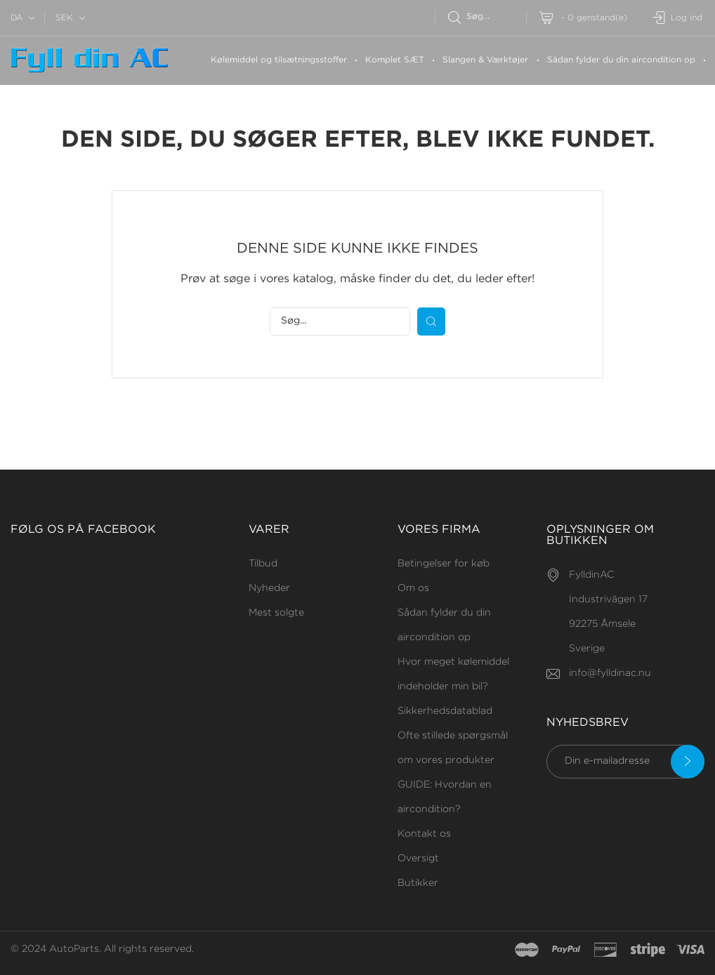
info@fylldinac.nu (610, 673)
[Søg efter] (487, 16)
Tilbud (263, 563)
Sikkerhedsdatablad (445, 711)
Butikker (418, 883)
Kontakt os (424, 834)
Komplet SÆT (394, 60)
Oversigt (418, 858)
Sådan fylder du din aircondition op (621, 60)
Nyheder (269, 588)
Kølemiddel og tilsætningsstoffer (279, 60)
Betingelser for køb (444, 563)
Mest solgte (276, 613)
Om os (413, 588)
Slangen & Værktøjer (485, 60)
